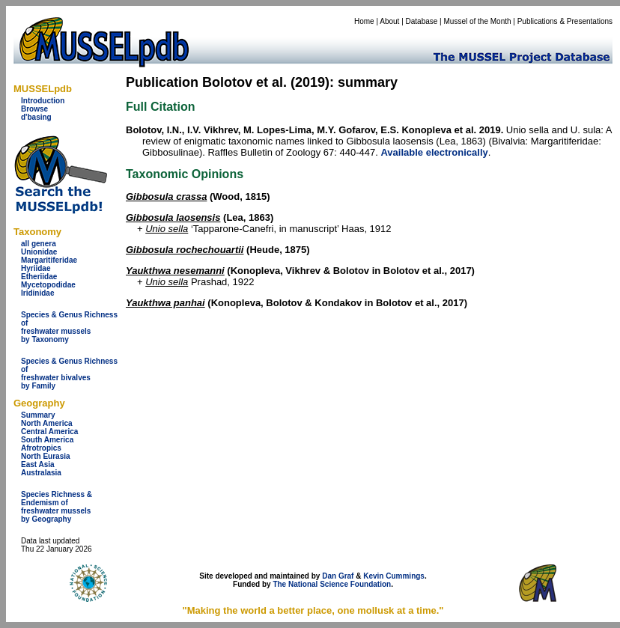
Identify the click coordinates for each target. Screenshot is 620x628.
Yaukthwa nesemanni (175, 270)
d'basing (36, 117)
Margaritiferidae (49, 260)
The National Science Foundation (332, 584)
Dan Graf (337, 576)
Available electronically (433, 152)
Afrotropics (41, 448)
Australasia (41, 473)
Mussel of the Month (477, 21)
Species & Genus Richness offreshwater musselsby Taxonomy (69, 327)
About (389, 21)
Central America (49, 431)
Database (422, 21)
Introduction (42, 101)
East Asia (38, 464)
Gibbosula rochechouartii (184, 249)
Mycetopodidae (48, 285)
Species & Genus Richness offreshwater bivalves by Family (69, 373)
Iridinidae (37, 293)
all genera (38, 244)
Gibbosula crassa (166, 196)
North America (47, 423)
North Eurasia (45, 456)
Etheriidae (39, 276)
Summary (38, 415)
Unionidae (39, 252)
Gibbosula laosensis (173, 217)
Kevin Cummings (394, 576)
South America (47, 440)
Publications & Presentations (565, 21)
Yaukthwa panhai (165, 302)
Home (364, 21)
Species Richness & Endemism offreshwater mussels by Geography (56, 506)
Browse (34, 109)
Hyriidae (35, 268)
